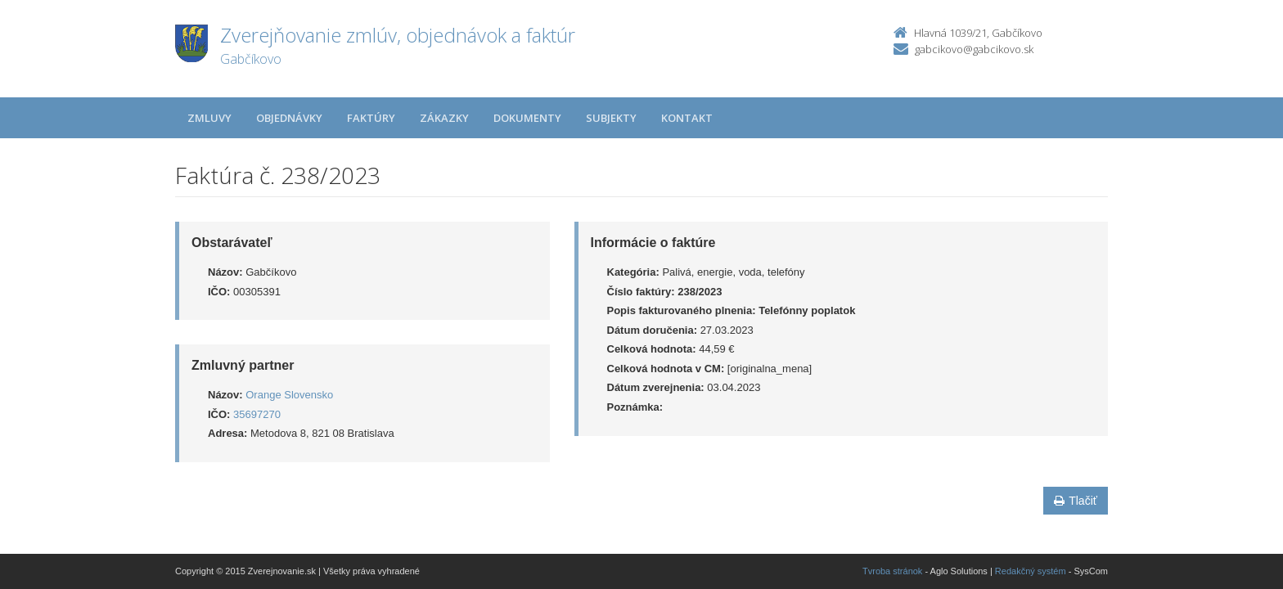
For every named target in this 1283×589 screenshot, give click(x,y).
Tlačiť (1075, 500)
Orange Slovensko (289, 395)
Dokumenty (527, 117)
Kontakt (687, 117)
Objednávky (289, 117)
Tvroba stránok (892, 571)
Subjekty (611, 117)
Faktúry (371, 117)
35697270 (257, 414)
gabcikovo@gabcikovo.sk (974, 49)
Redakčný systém (1030, 571)
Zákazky (444, 117)
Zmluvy (209, 117)
